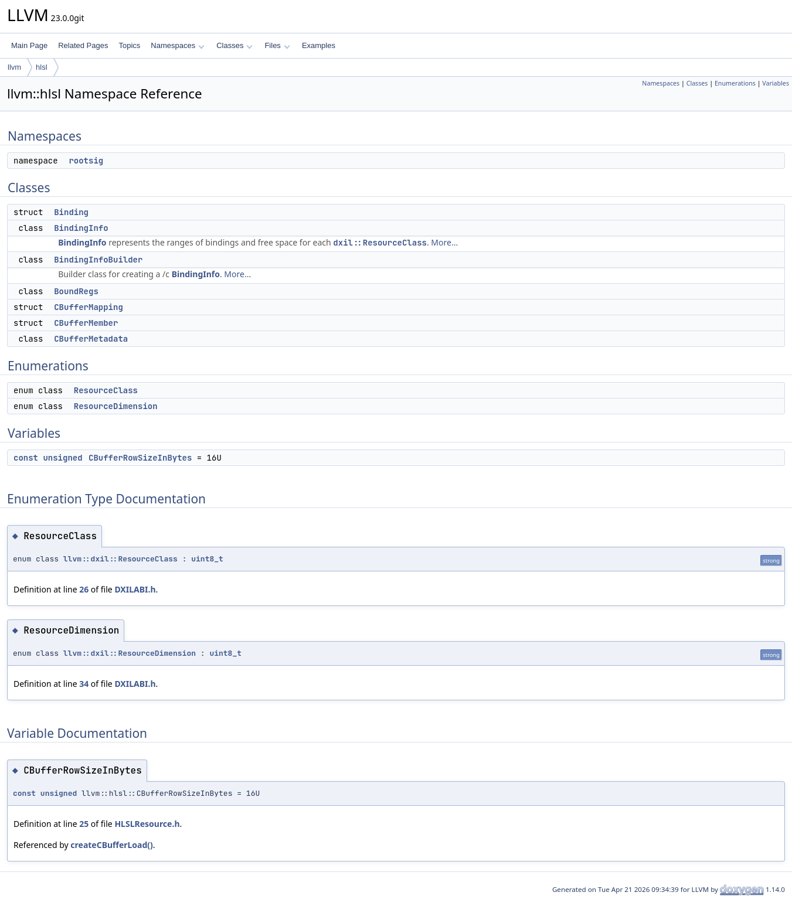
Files (277, 45)
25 (84, 823)
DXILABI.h (134, 589)
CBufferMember (86, 323)
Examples (318, 45)
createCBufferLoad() (111, 844)
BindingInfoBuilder (98, 259)
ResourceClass (106, 390)
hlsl (41, 67)
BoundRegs (76, 291)
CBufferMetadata (91, 338)
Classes (234, 45)
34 (84, 683)
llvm (14, 67)
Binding (71, 212)
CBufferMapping (88, 307)
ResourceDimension (116, 406)
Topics (129, 45)
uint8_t (207, 559)
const (25, 457)
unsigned (62, 457)
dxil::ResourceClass (380, 242)
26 (84, 589)
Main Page (29, 45)
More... (444, 242)
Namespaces (177, 45)
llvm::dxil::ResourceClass (120, 559)
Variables (775, 83)
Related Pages (83, 45)
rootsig (86, 160)
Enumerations (735, 83)
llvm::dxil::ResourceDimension (129, 653)
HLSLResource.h (146, 823)
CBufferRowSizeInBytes (140, 457)
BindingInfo (81, 228)
